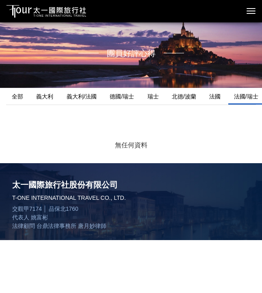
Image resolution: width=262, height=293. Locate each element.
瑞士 (153, 96)
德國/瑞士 (122, 96)
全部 (17, 96)
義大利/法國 (82, 96)
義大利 (44, 96)
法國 (215, 96)
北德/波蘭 (184, 96)
